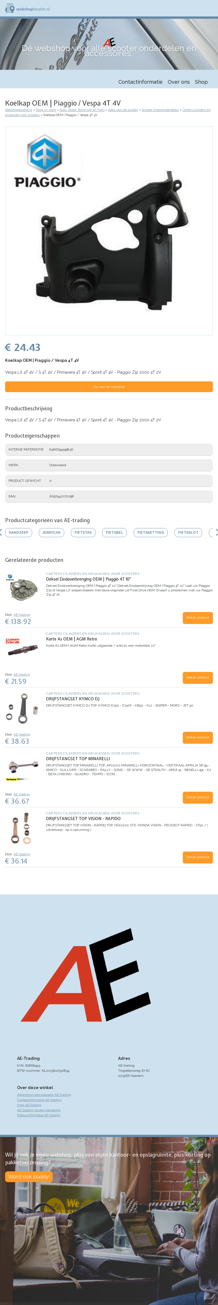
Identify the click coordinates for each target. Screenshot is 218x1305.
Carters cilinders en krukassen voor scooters (92, 574)
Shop (201, 82)
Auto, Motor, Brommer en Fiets (82, 110)
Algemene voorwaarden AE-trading (44, 1095)
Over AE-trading (29, 1105)
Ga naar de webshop (109, 387)
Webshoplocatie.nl (18, 110)
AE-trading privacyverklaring (39, 1110)
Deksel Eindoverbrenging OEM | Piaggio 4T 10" (88, 579)
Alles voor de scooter (123, 110)
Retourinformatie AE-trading (38, 1115)
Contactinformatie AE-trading (39, 1100)
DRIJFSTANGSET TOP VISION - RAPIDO (83, 818)
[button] (109, 333)
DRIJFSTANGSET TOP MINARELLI (78, 758)
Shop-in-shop (46, 110)
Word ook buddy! (29, 1177)
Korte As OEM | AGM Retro (71, 639)
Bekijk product (197, 617)
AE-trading (22, 615)
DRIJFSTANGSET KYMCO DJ (72, 698)
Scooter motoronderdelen (160, 110)
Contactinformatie (140, 82)
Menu (211, 8)
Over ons (179, 82)
